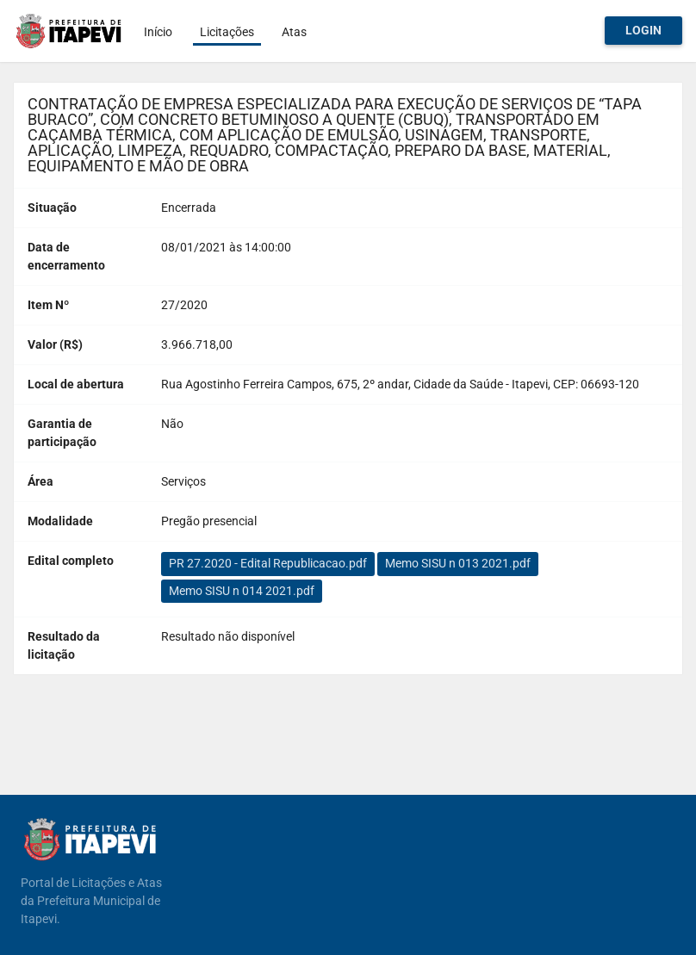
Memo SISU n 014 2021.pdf (241, 591)
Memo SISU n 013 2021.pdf (458, 563)
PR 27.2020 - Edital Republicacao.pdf (268, 563)
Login (643, 30)
